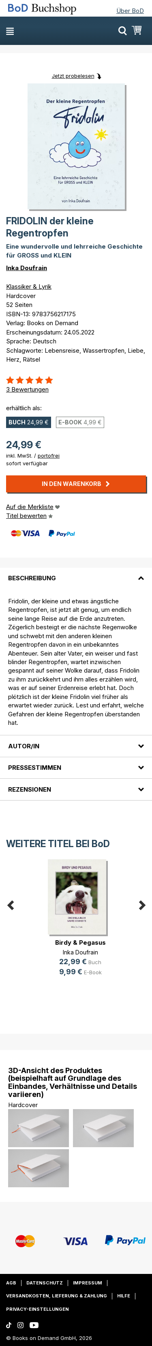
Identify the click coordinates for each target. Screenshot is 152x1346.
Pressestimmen (34, 767)
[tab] (76, 573)
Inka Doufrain (26, 268)
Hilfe (123, 1296)
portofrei (49, 455)
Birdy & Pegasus (80, 942)
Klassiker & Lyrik (28, 286)
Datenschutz (44, 1283)
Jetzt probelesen (73, 75)
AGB (11, 1283)
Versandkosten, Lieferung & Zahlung (56, 1296)
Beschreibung (32, 578)
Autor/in (23, 746)
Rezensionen (29, 789)
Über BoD (130, 11)
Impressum (87, 1283)
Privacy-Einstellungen (37, 1309)
